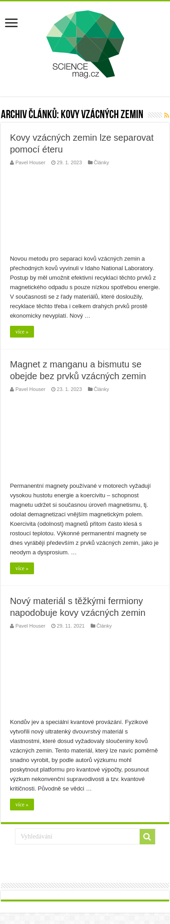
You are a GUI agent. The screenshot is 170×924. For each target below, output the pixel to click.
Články (101, 162)
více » (22, 332)
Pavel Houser (30, 162)
